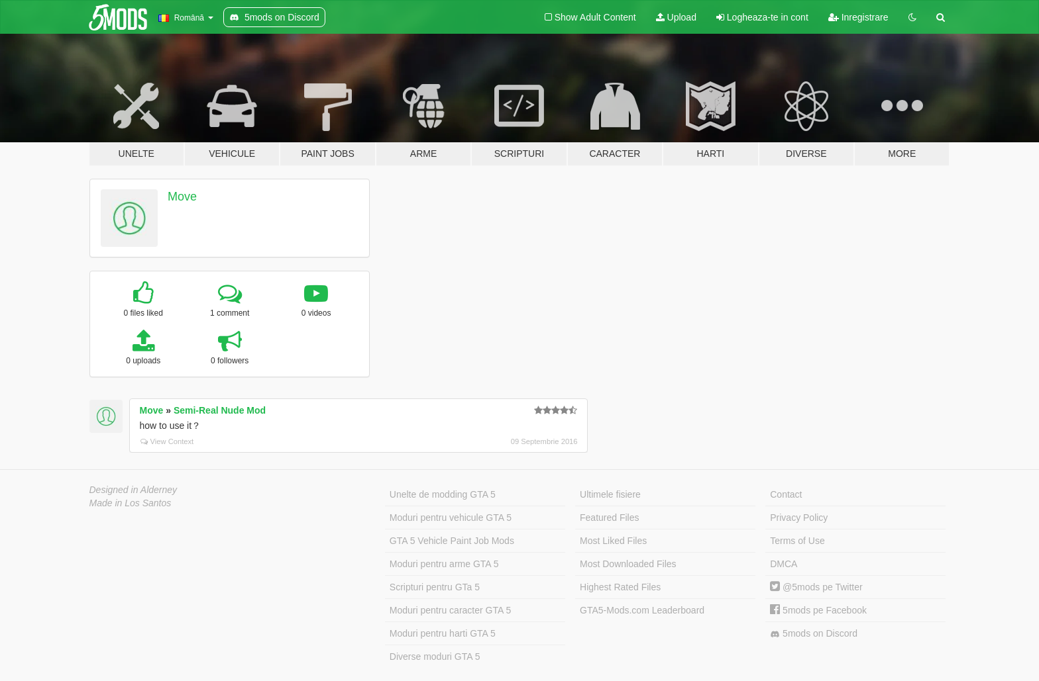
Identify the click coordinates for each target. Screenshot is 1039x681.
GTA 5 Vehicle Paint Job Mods (452, 540)
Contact (786, 494)
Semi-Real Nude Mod (220, 410)
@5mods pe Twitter (816, 587)
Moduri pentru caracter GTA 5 (450, 610)
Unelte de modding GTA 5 (443, 494)
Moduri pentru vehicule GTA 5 (451, 517)
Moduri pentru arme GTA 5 (444, 564)
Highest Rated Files (620, 587)
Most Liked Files (613, 540)
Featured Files (609, 517)
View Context (167, 441)
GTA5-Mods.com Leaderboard (642, 610)
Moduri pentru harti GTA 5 (443, 633)
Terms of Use (797, 540)
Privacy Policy (799, 517)
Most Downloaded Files (628, 564)
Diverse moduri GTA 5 (435, 656)
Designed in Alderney (133, 489)
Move (182, 196)
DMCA (783, 564)
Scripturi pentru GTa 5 (435, 587)
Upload (676, 17)
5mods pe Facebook (818, 610)
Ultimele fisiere (610, 494)
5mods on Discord (813, 633)
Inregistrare (858, 17)
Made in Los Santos (130, 503)
